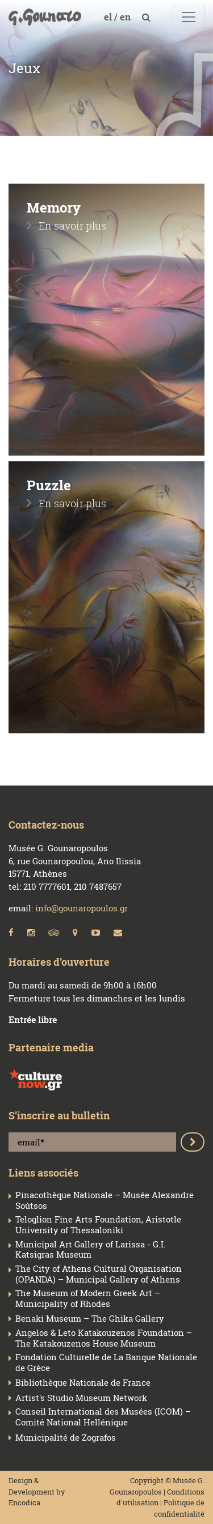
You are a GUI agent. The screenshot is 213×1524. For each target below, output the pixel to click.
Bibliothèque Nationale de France (83, 1382)
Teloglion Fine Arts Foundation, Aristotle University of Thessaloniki (98, 1225)
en (126, 17)
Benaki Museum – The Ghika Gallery (89, 1318)
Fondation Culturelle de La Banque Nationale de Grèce (106, 1362)
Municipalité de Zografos (65, 1437)
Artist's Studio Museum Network (81, 1398)
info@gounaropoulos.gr (81, 908)
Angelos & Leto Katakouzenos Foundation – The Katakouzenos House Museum (103, 1338)
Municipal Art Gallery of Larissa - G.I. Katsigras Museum (90, 1249)
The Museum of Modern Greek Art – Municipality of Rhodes (87, 1298)
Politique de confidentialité (179, 1508)
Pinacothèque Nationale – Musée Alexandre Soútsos (104, 1200)
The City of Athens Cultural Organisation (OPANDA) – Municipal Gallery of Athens (98, 1274)
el (109, 17)
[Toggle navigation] (188, 17)
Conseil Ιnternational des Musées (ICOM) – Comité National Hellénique (103, 1417)
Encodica (24, 1502)
